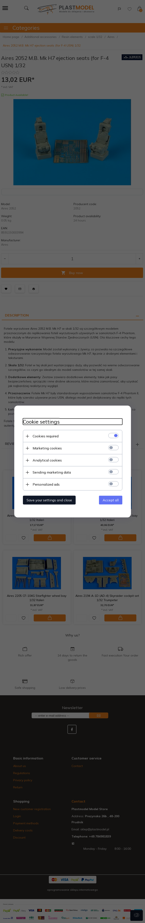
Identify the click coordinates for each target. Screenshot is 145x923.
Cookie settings (41, 422)
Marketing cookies (47, 448)
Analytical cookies (47, 460)
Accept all (111, 500)
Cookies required (46, 436)
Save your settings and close (49, 500)
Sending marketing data (52, 472)
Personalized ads (46, 484)
